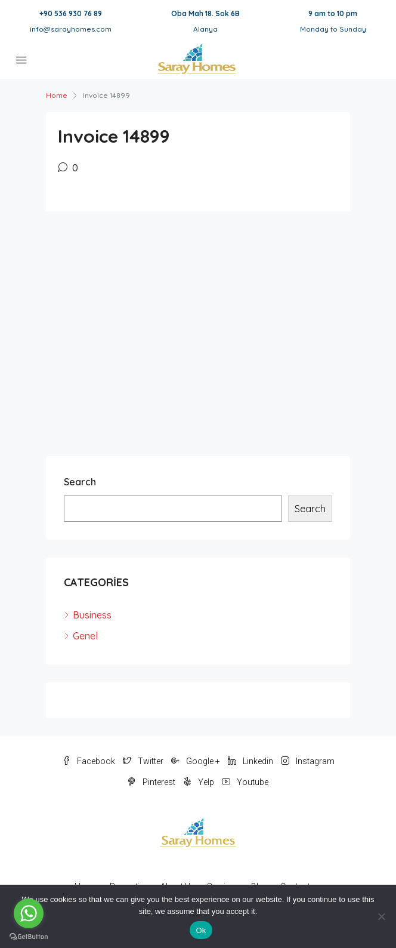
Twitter (143, 761)
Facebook (88, 761)
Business (92, 615)
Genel (85, 636)
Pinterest (151, 782)
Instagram (308, 761)
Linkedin (250, 761)
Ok (201, 930)
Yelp (198, 782)
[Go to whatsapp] (29, 913)
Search (80, 482)
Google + (195, 761)
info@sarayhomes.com (71, 28)
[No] (381, 916)
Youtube (245, 782)
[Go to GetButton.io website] (29, 936)
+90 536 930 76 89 (70, 13)
